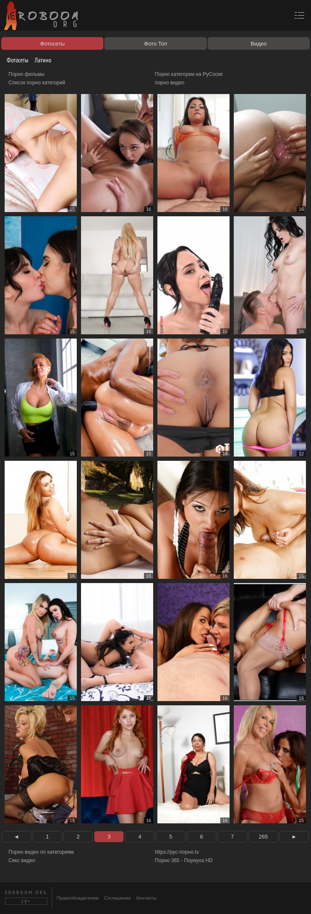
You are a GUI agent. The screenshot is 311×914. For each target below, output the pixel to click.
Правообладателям (77, 898)
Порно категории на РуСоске (189, 74)
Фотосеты (14, 60)
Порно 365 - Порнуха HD (184, 860)
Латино (39, 60)
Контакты (146, 898)
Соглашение (117, 898)
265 (263, 836)
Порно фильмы (26, 74)
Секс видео (21, 860)
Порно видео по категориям (41, 852)
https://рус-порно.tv (177, 852)
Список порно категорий (36, 83)
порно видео (169, 83)
